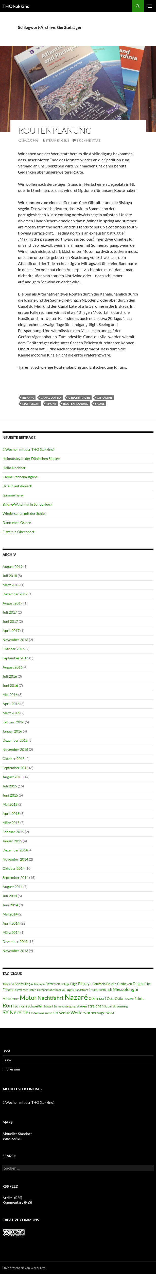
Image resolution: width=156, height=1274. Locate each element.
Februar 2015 (13, 832)
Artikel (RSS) (12, 1197)
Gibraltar (104, 397)
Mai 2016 (10, 694)
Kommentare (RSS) (17, 1202)
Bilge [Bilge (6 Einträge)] (73, 984)
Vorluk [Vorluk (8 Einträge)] (64, 1013)
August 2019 (13, 566)
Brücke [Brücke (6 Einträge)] (111, 984)
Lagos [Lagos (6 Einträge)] (69, 990)
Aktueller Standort (17, 1133)
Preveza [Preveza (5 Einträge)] (129, 998)
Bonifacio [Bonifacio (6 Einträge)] (99, 984)
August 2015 (13, 777)
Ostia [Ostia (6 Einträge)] (119, 999)
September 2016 (15, 658)
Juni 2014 (10, 905)
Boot (6, 1051)
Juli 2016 (10, 676)
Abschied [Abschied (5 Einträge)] (8, 984)
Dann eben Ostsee (17, 522)
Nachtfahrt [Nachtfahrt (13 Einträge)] (51, 998)
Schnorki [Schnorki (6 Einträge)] (20, 1006)
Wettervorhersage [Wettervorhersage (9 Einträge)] (88, 1012)
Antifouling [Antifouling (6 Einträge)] (22, 984)
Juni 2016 (10, 685)
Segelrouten (12, 1138)
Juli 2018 (10, 575)
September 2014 (15, 877)
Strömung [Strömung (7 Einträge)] (120, 1006)
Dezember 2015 (15, 740)
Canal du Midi (51, 397)
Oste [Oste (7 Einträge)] (110, 998)
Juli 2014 (10, 896)
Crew (7, 1060)
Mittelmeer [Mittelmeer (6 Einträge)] (11, 999)
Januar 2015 (12, 841)
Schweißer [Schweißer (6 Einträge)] (35, 1006)
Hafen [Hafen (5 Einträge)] (32, 989)
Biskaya (28, 397)
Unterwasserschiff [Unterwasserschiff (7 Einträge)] (43, 1013)
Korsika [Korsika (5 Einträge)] (60, 989)
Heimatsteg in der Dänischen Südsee (31, 458)
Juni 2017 (10, 621)
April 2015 (11, 813)
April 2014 (11, 923)
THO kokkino (16, 6)
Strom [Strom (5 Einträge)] (108, 1006)
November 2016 (15, 640)
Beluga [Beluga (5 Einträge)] (65, 984)
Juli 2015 (10, 786)
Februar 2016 (13, 722)
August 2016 (13, 667)
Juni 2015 (10, 795)
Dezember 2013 (15, 941)
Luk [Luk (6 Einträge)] (109, 990)
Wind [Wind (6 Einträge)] (110, 1013)
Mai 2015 (10, 804)
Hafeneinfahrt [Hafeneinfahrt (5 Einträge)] (46, 989)
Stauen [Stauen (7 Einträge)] (81, 1006)
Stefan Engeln (57, 140)
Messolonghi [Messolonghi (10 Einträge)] (125, 989)
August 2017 (13, 603)
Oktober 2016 (14, 649)
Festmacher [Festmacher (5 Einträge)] (20, 989)
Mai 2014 (10, 914)
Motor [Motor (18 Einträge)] (28, 997)
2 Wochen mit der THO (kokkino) (28, 449)
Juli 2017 (10, 612)
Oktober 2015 (14, 758)
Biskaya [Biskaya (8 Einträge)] (85, 983)
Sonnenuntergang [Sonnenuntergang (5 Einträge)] (65, 1006)
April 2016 (11, 704)
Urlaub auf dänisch (17, 486)
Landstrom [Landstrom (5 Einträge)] (81, 989)
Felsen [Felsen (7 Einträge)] (8, 989)
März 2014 (11, 932)
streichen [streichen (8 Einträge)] (95, 1006)
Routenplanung (55, 130)
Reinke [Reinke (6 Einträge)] (139, 999)
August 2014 (13, 886)
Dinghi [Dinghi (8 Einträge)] (138, 983)
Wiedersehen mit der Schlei (24, 513)
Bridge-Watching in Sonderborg (27, 504)
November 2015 (15, 749)
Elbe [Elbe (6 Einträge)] (147, 984)
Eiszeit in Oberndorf (18, 532)
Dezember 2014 (15, 850)
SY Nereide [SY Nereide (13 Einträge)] (15, 1012)
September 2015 (15, 768)
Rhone (51, 403)
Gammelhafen (14, 495)
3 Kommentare (88, 140)
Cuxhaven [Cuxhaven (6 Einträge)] (124, 984)
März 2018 (11, 585)
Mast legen (30, 403)
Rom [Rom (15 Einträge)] (8, 1005)
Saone (100, 403)
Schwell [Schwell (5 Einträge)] (48, 1006)
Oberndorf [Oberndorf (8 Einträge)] (97, 998)
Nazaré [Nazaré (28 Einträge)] (76, 996)
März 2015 (11, 822)
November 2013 (15, 951)
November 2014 (15, 859)
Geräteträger (79, 397)
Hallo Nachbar (14, 467)
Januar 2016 (12, 731)
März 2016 (11, 713)
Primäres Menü (150, 6)
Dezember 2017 (15, 594)
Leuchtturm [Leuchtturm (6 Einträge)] (97, 990)
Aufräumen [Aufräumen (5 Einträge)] (38, 984)
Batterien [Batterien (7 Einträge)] (52, 984)
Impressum (11, 1069)
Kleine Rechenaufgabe (20, 477)
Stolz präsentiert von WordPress (24, 1268)
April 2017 (11, 630)
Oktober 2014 (14, 868)
